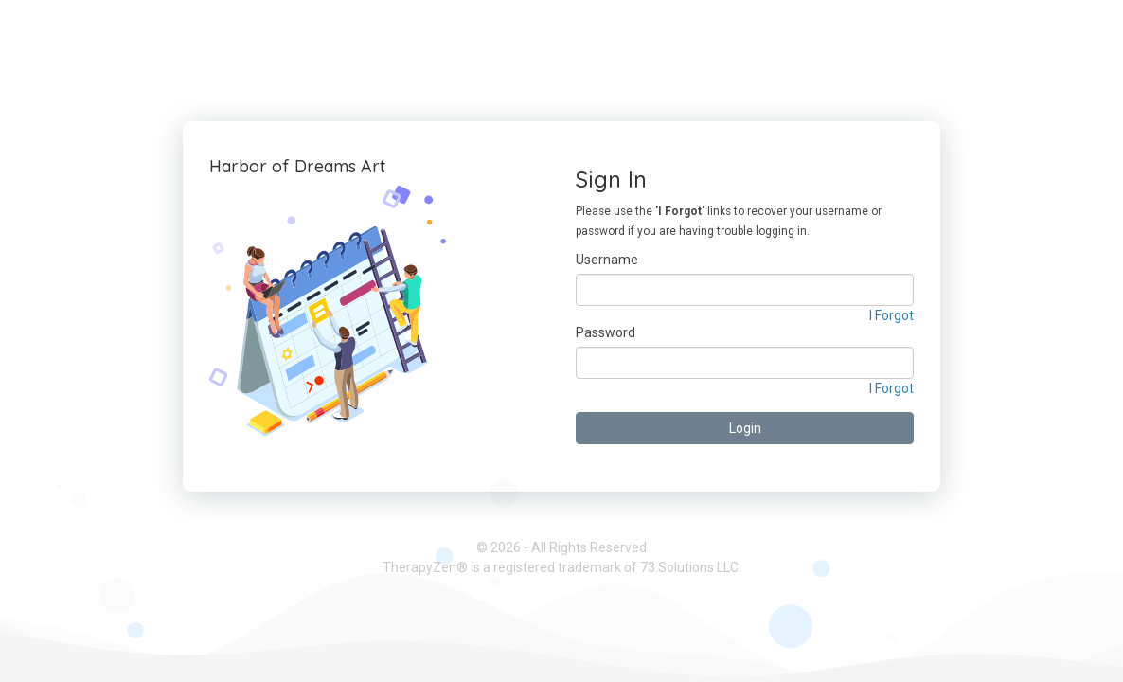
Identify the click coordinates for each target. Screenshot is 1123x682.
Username (607, 259)
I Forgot (891, 315)
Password (605, 332)
